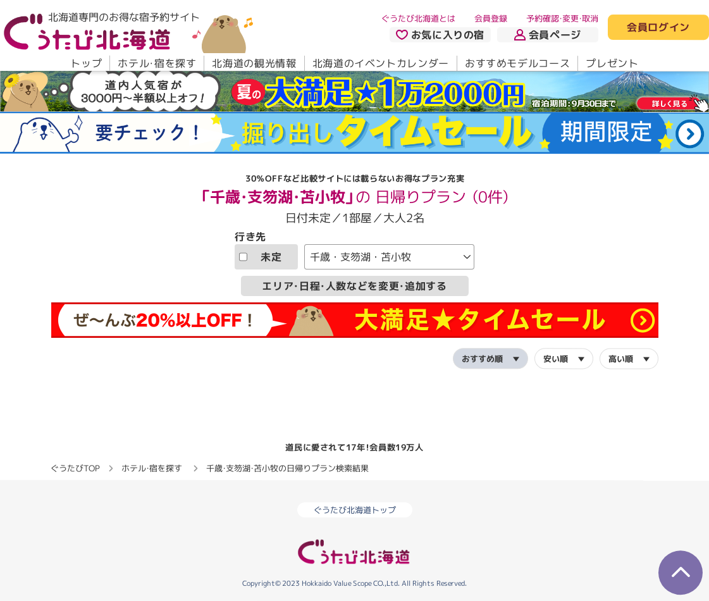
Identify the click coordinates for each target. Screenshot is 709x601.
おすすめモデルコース (517, 63)
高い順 (620, 358)
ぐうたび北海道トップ (355, 510)
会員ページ (547, 35)
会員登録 (490, 18)
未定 (260, 257)
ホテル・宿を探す (157, 63)
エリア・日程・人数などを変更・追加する (354, 286)
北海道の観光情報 (254, 63)
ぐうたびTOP (75, 468)
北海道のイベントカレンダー (380, 63)
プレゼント (612, 63)
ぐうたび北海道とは (418, 18)
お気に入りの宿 (440, 35)
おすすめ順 (481, 358)
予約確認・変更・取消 (562, 18)
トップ (86, 63)
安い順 (555, 358)
